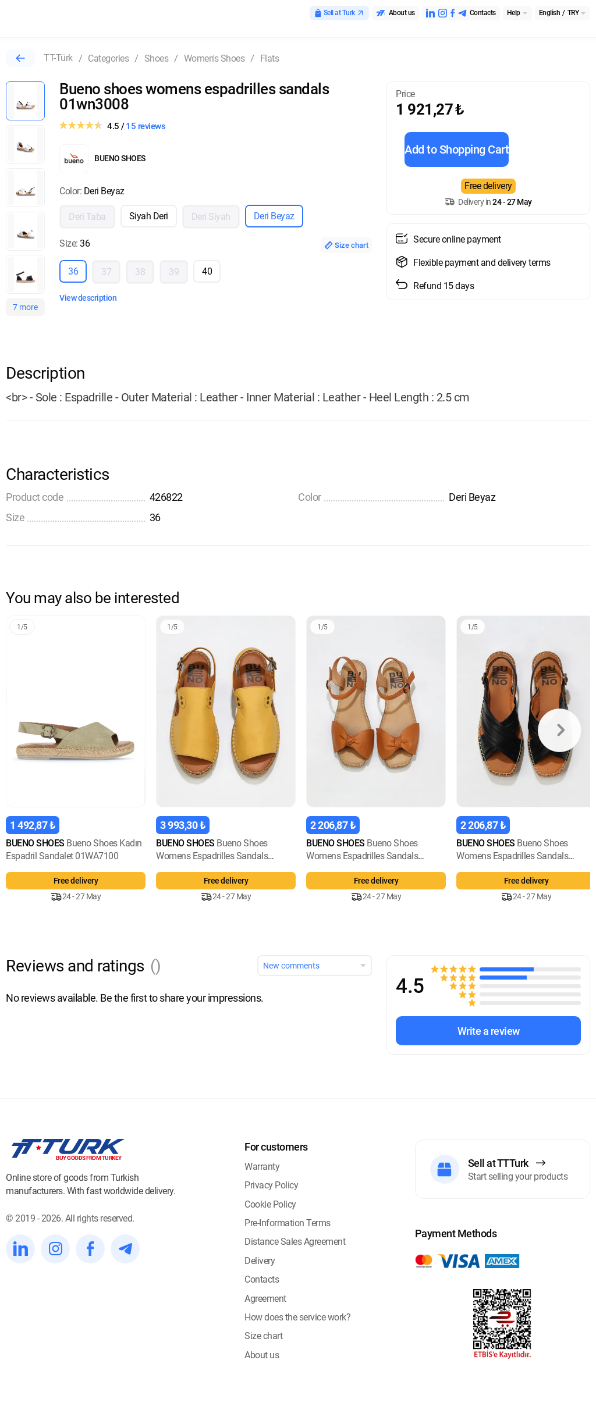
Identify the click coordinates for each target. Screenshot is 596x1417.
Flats (269, 58)
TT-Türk (58, 57)
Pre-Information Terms (287, 1223)
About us (261, 1355)
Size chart (346, 245)
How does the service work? (297, 1317)
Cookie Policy (270, 1204)
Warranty (261, 1166)
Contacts (261, 1279)
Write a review (488, 1031)
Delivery (259, 1260)
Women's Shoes (214, 58)
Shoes (156, 58)
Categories (108, 58)
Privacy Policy (271, 1185)
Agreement (265, 1298)
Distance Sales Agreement (294, 1241)
